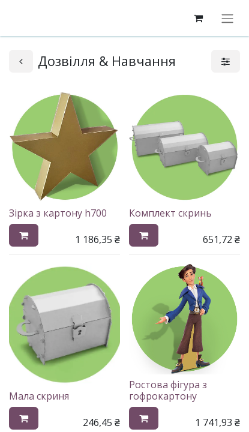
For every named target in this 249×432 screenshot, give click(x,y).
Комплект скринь (170, 213)
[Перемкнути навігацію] (227, 18)
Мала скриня (39, 396)
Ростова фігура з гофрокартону (168, 390)
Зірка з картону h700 (58, 213)
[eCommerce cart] (198, 18)
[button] (23, 235)
